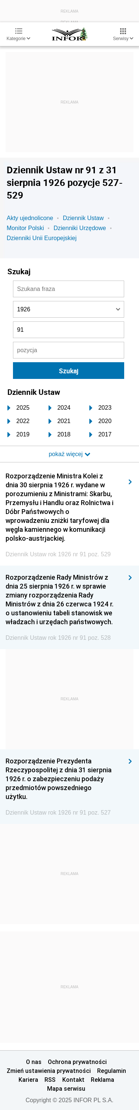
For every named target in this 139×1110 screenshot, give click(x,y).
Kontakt (73, 1079)
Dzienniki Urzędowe (79, 228)
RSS (50, 1079)
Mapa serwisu (66, 1088)
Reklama (102, 1079)
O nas (34, 1061)
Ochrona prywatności (77, 1061)
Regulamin (111, 1070)
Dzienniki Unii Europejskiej (42, 238)
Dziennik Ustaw (83, 218)
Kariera (28, 1079)
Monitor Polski (25, 228)
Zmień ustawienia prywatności (49, 1070)
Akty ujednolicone (30, 218)
